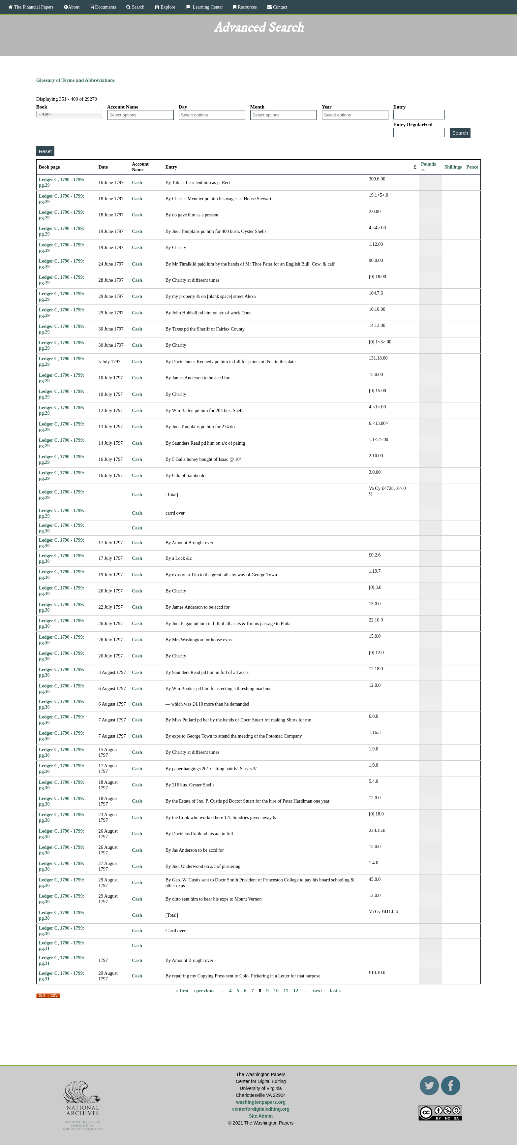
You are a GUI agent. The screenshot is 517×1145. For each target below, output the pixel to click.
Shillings (453, 167)
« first (182, 990)
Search (137, 7)
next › (319, 990)
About (73, 7)
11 (286, 990)
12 (295, 990)
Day (183, 107)
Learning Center (207, 7)
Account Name (122, 107)
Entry (399, 107)
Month (257, 107)
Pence (472, 167)
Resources (246, 7)
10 (276, 990)
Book (41, 107)
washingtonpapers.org (261, 1102)
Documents (105, 7)
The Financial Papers (33, 7)
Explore (167, 7)
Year (327, 107)
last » (335, 990)
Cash (137, 182)
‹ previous (204, 990)
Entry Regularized (413, 124)
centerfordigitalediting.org (260, 1109)
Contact (280, 7)
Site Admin (261, 1116)
